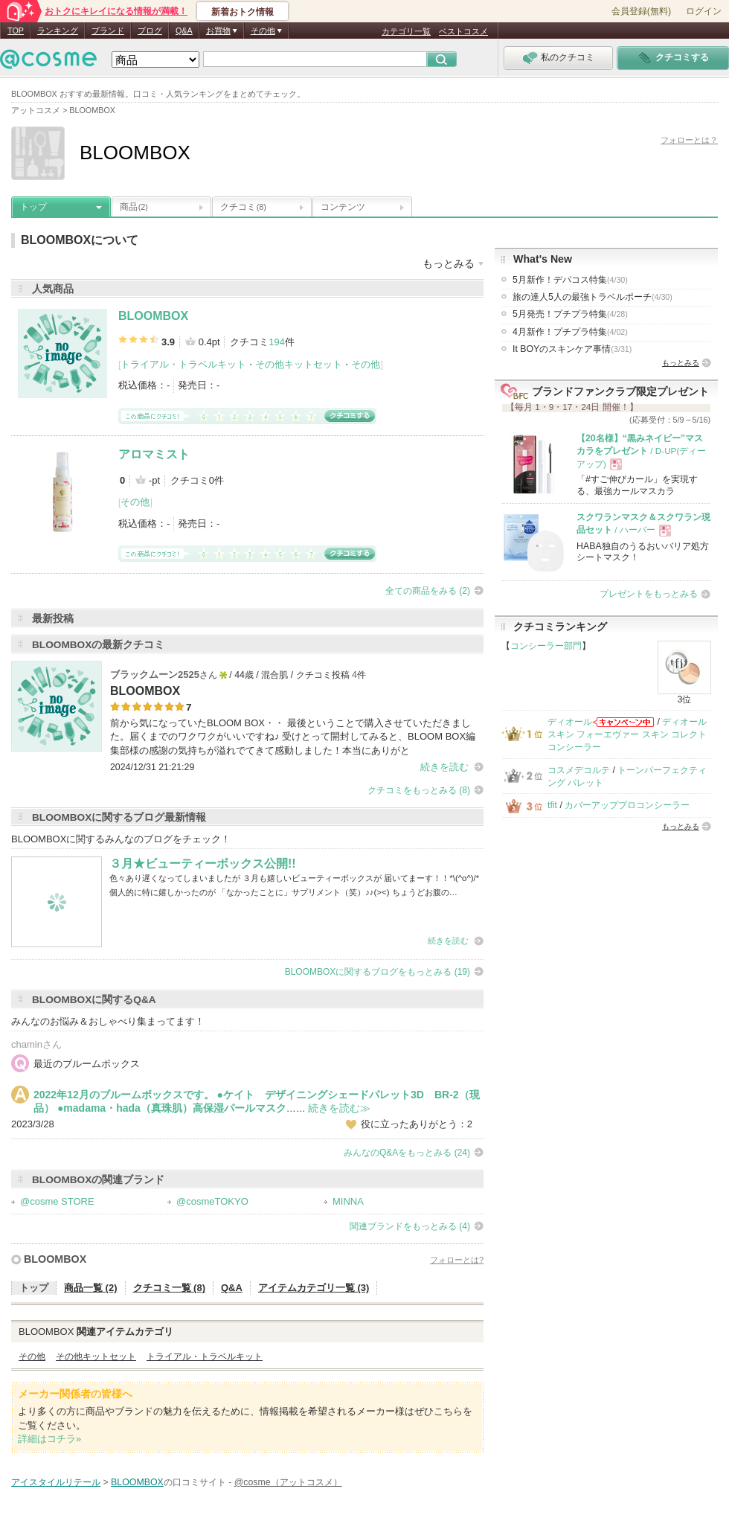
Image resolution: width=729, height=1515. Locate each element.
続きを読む (444, 766)
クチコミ (243, 207)
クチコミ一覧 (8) (169, 1287)
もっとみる (680, 363)
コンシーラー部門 (546, 646)
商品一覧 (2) (91, 1287)
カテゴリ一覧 (406, 31)
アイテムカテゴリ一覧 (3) (314, 1287)
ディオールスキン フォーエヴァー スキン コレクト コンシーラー (627, 735)
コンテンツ (343, 207)
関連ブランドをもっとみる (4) (410, 1226)
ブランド (107, 30)
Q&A (184, 30)
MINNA (348, 1201)
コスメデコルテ (578, 770)
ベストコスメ (463, 31)
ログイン (704, 11)
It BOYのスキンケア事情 (572, 349)
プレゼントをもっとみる (649, 594)
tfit (552, 805)
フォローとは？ (689, 139)
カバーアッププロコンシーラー (627, 805)
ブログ (150, 30)
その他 (365, 364)
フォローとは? (457, 1259)
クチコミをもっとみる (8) (418, 790)
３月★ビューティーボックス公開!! (202, 863)
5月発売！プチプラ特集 (570, 314)
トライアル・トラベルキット (183, 364)
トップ (33, 207)
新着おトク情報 (242, 12)
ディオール (569, 722)
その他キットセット (298, 364)
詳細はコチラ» (49, 1438)
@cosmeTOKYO (212, 1201)
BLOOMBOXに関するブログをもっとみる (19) (377, 972)
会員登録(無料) (641, 11)
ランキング (57, 30)
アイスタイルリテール (55, 1482)
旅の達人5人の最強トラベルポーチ (592, 297)
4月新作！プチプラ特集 (570, 332)
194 (277, 341)
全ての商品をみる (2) (427, 591)
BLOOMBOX (153, 316)
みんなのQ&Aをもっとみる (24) (407, 1152)
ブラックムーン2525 (154, 674)
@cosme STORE (57, 1201)
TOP (15, 30)
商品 (134, 207)
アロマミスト (154, 454)
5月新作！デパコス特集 (570, 280)
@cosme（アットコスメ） (288, 1482)
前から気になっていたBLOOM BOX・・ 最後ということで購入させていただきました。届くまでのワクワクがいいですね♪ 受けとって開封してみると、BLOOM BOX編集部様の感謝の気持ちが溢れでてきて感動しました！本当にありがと (292, 736)
